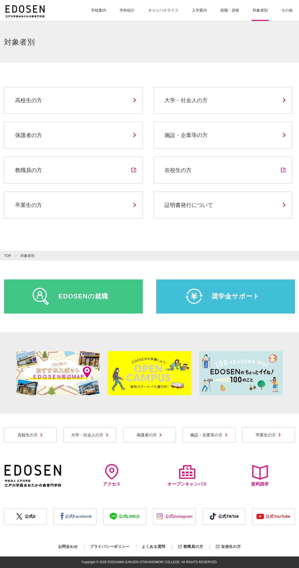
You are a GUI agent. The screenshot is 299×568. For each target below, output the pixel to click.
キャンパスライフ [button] (163, 10)
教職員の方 (190, 546)
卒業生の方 (268, 435)
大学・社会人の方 (90, 435)
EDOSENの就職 (70, 296)
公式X (26, 516)
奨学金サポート (222, 296)
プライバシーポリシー (110, 546)
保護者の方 (149, 435)
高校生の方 (30, 435)
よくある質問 (153, 546)
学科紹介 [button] (127, 10)
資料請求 (260, 475)
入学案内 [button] (199, 10)
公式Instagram (174, 516)
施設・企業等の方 (209, 435)
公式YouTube (273, 516)
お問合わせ (68, 546)
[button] (98, 10)
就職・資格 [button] (229, 10)
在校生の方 (228, 546)
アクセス (112, 475)
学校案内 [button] (98, 10)
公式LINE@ (125, 516)
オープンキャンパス (187, 475)
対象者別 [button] (260, 10)
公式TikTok (224, 516)
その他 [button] (287, 10)
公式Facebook (75, 516)
